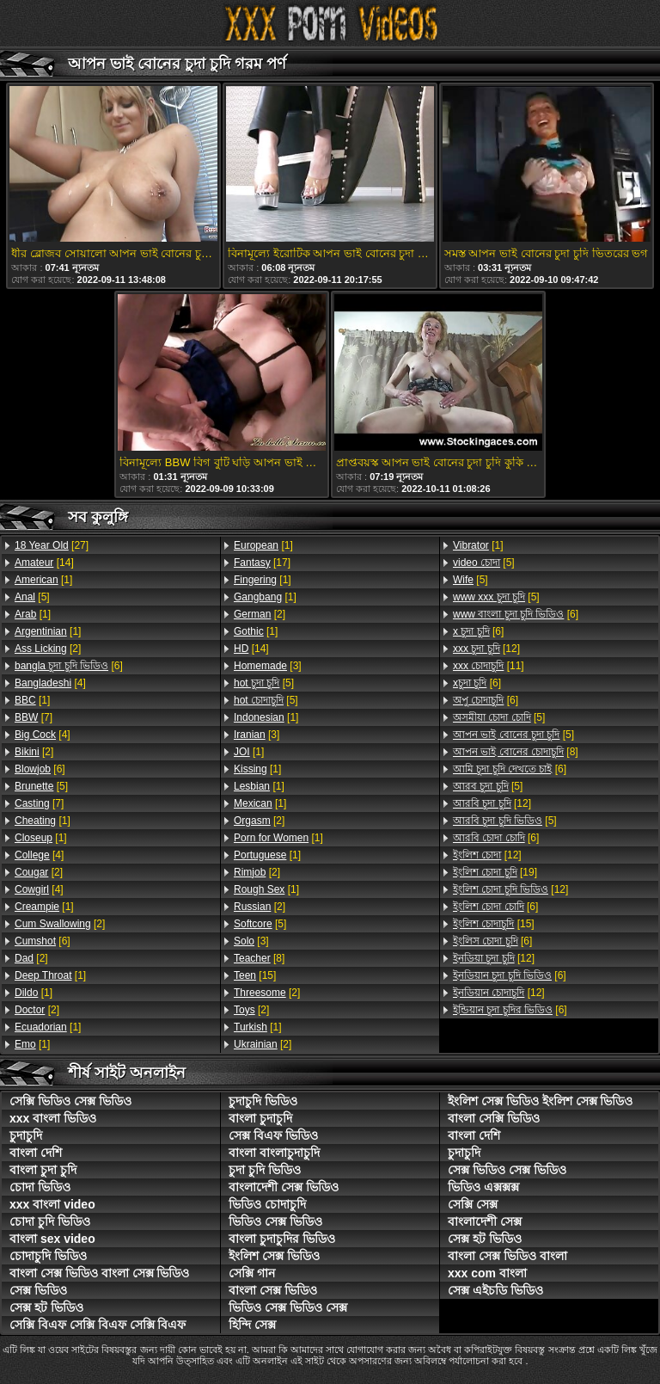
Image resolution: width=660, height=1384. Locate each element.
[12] (486, 649)
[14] (44, 563)
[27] (52, 545)
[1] (43, 580)
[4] (50, 683)
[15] (255, 975)
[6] (69, 666)
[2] (48, 649)
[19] (495, 872)
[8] (259, 958)
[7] (33, 717)
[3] (268, 666)
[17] (262, 563)
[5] (32, 597)
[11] (488, 666)
